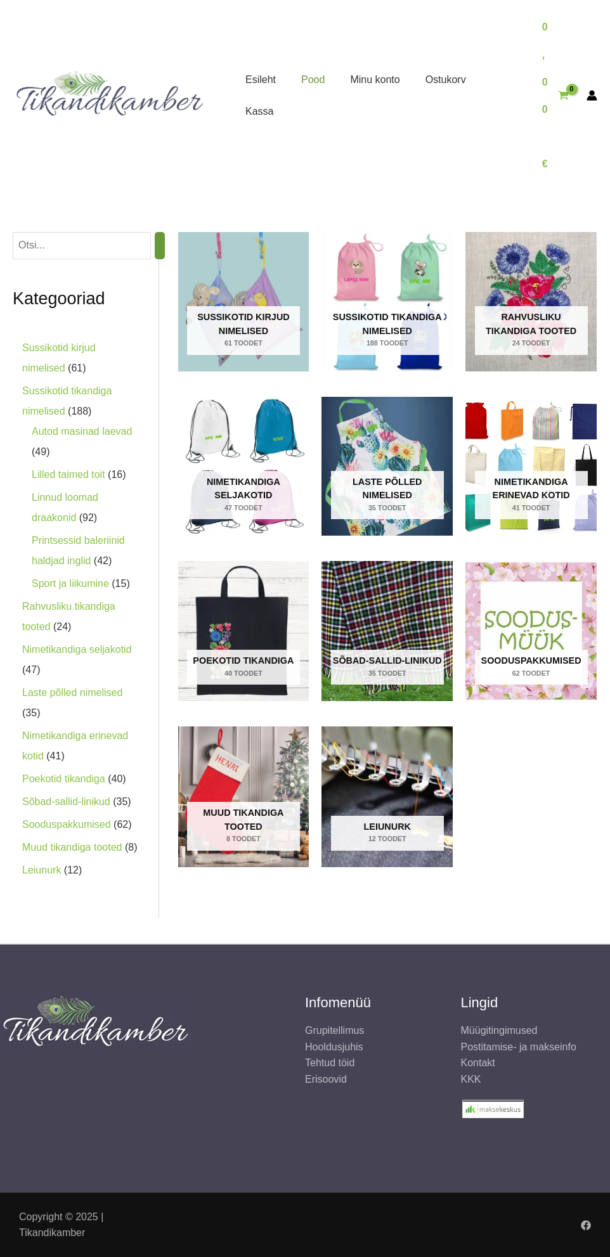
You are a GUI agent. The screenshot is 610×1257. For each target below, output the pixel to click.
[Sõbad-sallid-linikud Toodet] (387, 631)
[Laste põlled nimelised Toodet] (387, 466)
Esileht (260, 79)
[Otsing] (160, 245)
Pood (313, 79)
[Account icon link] (592, 95)
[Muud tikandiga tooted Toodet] (243, 796)
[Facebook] (586, 1225)
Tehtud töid (329, 1062)
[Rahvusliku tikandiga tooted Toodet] (531, 301)
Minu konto (374, 79)
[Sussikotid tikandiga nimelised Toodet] (387, 301)
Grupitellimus (334, 1030)
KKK (471, 1079)
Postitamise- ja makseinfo (518, 1046)
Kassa (259, 111)
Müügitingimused (499, 1030)
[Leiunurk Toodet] (387, 796)
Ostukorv (445, 79)
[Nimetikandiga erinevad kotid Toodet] (531, 466)
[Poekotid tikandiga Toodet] (243, 631)
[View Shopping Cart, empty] (555, 96)
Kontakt (478, 1062)
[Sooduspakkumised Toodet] (531, 631)
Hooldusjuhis (334, 1046)
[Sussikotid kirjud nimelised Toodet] (243, 301)
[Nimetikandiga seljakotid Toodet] (243, 466)
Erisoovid (326, 1079)
